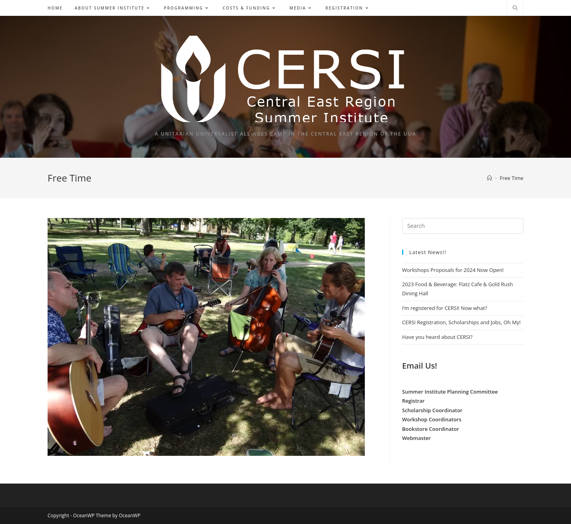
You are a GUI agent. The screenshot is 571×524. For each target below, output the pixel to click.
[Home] (489, 178)
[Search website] (515, 8)
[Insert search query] (462, 226)
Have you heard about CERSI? (437, 336)
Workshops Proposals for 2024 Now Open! (453, 269)
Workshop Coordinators (432, 419)
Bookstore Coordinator (430, 428)
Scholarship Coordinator (432, 410)
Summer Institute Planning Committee (450, 391)
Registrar (413, 400)
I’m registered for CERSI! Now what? (444, 308)
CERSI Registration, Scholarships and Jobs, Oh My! (461, 322)
